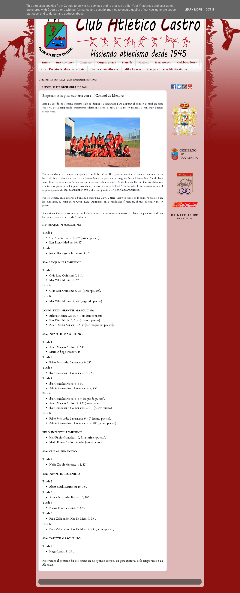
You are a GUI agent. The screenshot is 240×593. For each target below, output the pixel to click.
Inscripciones (65, 62)
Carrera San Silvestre (104, 69)
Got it (210, 9)
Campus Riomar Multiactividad (167, 69)
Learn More (193, 9)
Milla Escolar (132, 69)
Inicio (46, 62)
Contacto (86, 62)
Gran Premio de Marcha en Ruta (63, 69)
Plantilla (127, 62)
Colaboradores (187, 62)
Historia (143, 62)
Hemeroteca (163, 62)
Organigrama (106, 62)
